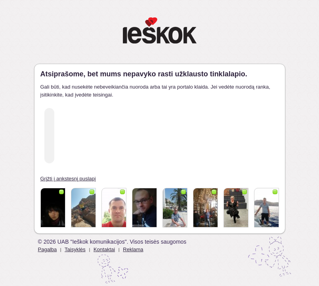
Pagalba (47, 249)
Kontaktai (104, 249)
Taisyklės (75, 249)
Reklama (133, 249)
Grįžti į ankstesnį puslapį (68, 179)
